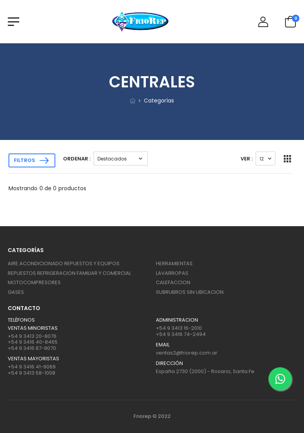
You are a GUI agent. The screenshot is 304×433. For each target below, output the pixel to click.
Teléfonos (21, 320)
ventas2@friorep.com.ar (186, 352)
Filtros (24, 160)
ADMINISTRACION (177, 320)
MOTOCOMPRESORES (34, 282)
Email (162, 345)
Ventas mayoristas (33, 359)
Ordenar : (77, 158)
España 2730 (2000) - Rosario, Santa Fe (205, 371)
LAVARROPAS (172, 273)
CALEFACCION (173, 282)
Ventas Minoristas (33, 328)
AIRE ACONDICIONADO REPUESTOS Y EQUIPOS (64, 263)
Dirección (169, 363)
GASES (16, 292)
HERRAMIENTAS (174, 263)
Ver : (247, 158)
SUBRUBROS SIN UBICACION (190, 292)
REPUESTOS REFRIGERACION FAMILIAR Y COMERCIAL (69, 273)
